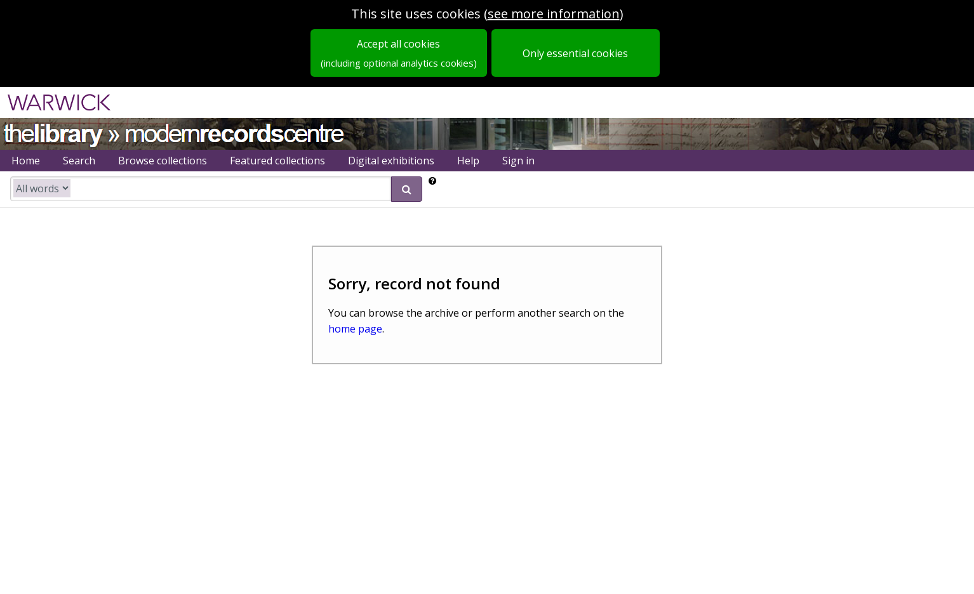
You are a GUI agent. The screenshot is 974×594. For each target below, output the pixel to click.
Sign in (518, 161)
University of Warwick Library (52, 132)
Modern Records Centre (235, 132)
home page (355, 329)
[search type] (41, 188)
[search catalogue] (200, 188)
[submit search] (406, 189)
